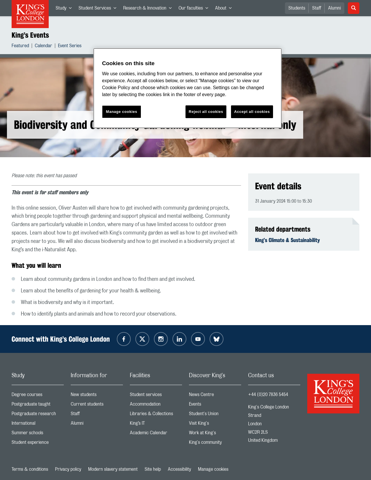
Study (65, 9)
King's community (215, 443)
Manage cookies (213, 469)
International (38, 424)
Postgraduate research (38, 415)
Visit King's (215, 424)
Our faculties (195, 9)
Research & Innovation (149, 9)
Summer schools (38, 434)
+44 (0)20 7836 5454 (268, 394)
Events (215, 405)
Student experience (38, 443)
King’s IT (156, 424)
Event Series (69, 46)
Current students (97, 405)
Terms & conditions (30, 469)
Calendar (43, 46)
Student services (156, 396)
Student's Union (215, 415)
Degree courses (38, 396)
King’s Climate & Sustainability (287, 240)
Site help (153, 469)
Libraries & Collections (156, 415)
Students (296, 8)
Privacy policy (68, 469)
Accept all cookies (252, 111)
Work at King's (215, 434)
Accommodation (156, 405)
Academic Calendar (156, 434)
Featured (20, 46)
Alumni (334, 8)
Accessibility (179, 469)
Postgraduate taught (38, 405)
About (225, 9)
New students (97, 396)
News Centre (215, 396)
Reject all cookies (206, 111)
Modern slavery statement (113, 469)
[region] (187, 88)
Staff (316, 8)
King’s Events (30, 35)
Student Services (99, 9)
